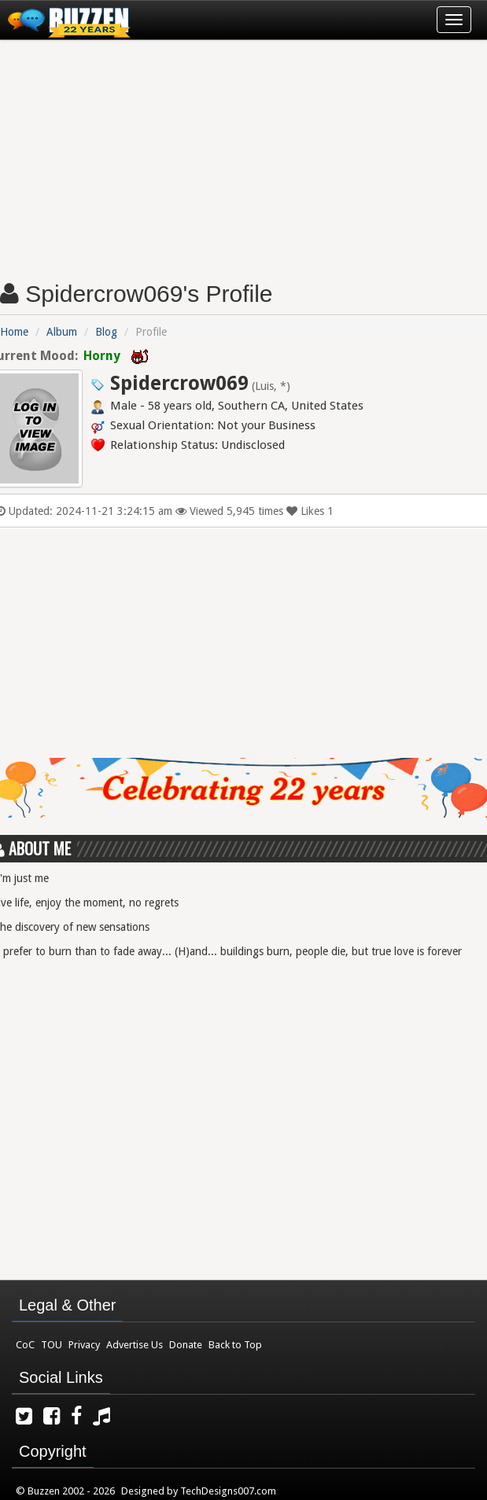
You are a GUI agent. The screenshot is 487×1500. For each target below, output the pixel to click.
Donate (185, 1345)
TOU (51, 1345)
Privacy (84, 1345)
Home (14, 331)
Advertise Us (134, 1345)
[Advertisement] (243, 154)
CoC (25, 1345)
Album (61, 331)
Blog (106, 331)
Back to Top (235, 1345)
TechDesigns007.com (228, 1491)
